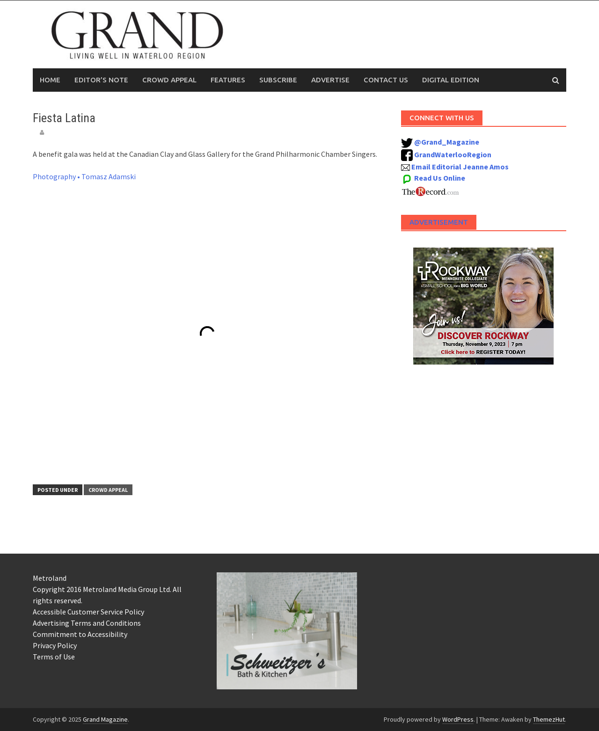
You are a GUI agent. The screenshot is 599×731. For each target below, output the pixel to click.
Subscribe (278, 80)
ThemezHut (549, 719)
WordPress (458, 719)
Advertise (330, 80)
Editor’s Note (101, 80)
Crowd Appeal (169, 80)
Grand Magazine (105, 719)
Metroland (49, 578)
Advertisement (438, 222)
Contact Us (386, 80)
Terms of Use (54, 656)
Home (50, 80)
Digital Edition (450, 80)
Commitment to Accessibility (80, 634)
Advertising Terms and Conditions (87, 623)
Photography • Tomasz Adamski (84, 176)
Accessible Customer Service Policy (88, 611)
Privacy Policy (55, 645)
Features (228, 80)
